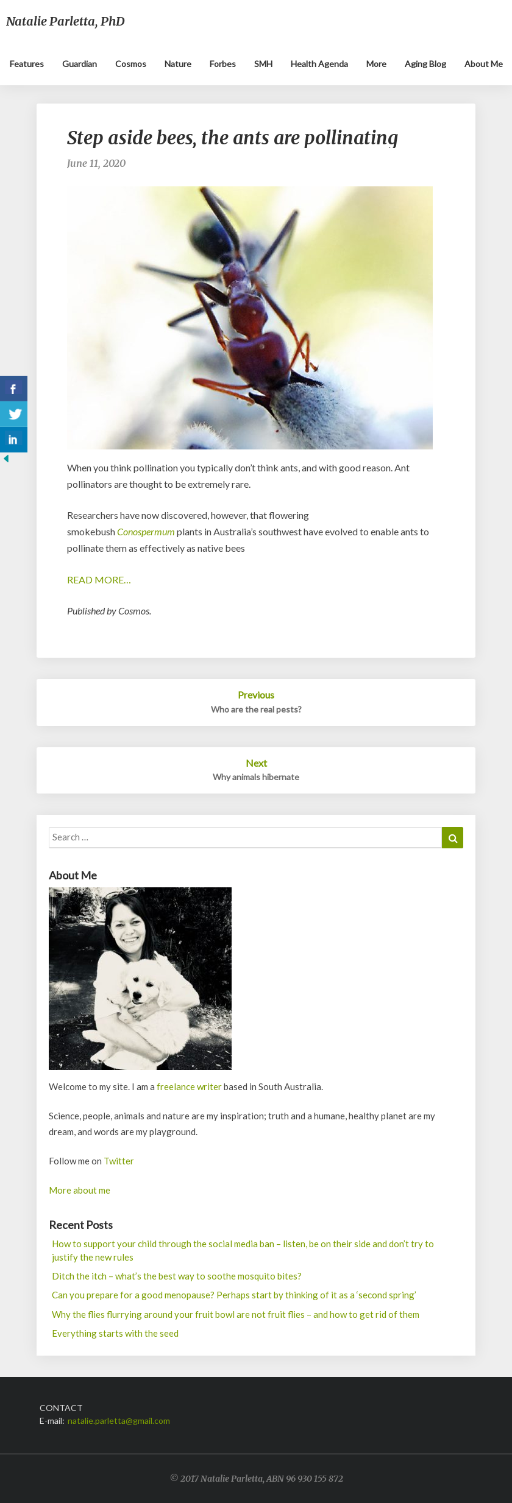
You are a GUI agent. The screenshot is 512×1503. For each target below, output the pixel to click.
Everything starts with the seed (115, 1333)
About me (483, 63)
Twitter (119, 1160)
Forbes (223, 63)
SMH (263, 63)
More (376, 63)
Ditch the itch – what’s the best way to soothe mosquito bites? (177, 1275)
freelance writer (189, 1086)
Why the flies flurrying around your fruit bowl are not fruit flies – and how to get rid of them (235, 1314)
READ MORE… (99, 579)
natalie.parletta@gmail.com (119, 1420)
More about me (79, 1189)
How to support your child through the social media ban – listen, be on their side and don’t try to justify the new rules (243, 1250)
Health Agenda (319, 63)
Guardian (79, 63)
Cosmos (130, 63)
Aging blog (425, 63)
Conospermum (146, 531)
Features (27, 63)
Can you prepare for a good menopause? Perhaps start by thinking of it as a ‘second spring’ (234, 1294)
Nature (178, 63)
